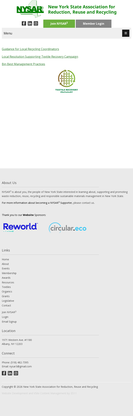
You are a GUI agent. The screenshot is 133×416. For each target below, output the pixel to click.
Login (5, 317)
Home (5, 259)
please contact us (83, 202)
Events (6, 268)
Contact (6, 305)
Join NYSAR (59, 23)
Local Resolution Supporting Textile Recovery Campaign (40, 57)
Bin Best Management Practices (23, 64)
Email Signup (9, 321)
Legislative (8, 300)
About (5, 264)
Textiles (6, 287)
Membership (9, 273)
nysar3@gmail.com (20, 366)
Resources (8, 282)
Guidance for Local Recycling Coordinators (30, 49)
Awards (6, 277)
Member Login (93, 24)
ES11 (74, 393)
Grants (6, 296)
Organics (7, 291)
